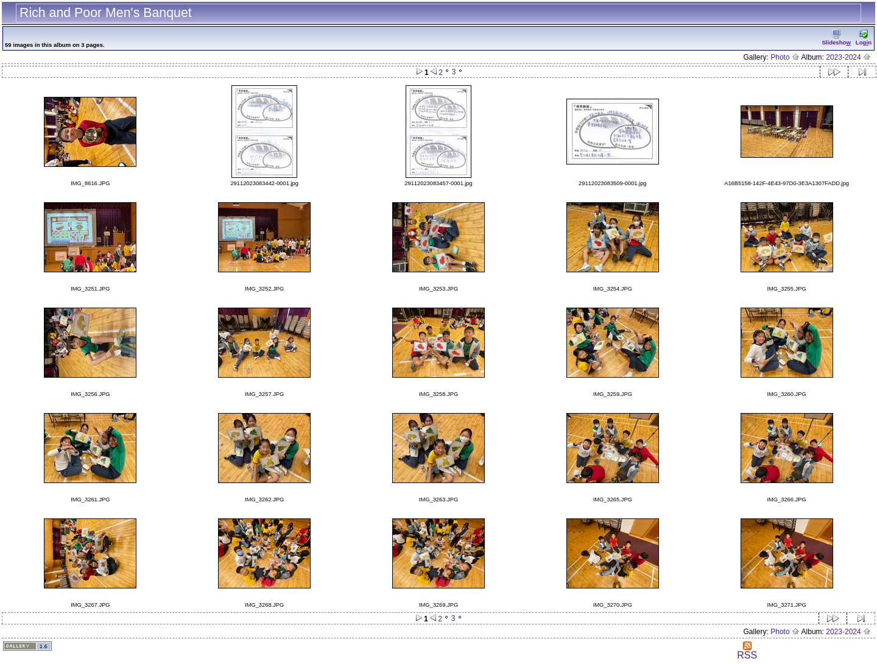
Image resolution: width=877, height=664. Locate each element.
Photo (785, 57)
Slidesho (836, 37)
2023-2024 (848, 57)
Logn (864, 37)
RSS (747, 650)
